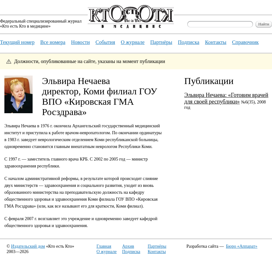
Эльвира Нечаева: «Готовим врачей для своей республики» (226, 98)
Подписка (131, 251)
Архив (128, 246)
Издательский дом (28, 246)
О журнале (107, 251)
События (105, 42)
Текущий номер (17, 42)
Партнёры (157, 246)
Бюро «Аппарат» (241, 246)
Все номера (52, 42)
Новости (80, 42)
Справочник (245, 42)
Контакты (157, 251)
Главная (104, 246)
